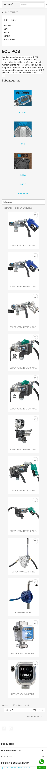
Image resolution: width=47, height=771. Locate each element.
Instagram (11, 728)
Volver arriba (35, 716)
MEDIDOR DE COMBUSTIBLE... (23, 653)
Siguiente (38, 709)
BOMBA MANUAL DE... (23, 612)
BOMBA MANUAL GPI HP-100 (23, 572)
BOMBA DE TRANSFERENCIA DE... (23, 245)
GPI (5, 29)
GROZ (7, 36)
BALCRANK (9, 39)
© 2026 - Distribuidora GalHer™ (16, 767)
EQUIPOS (11, 20)
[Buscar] (32, 4)
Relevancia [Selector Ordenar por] (23, 202)
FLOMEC (8, 25)
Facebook (4, 728)
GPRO (7, 32)
